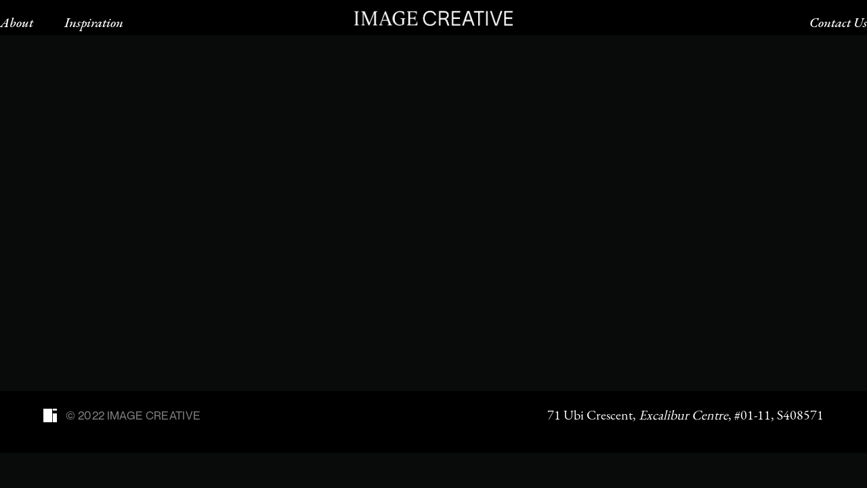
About (16, 22)
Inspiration (93, 22)
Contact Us (838, 22)
